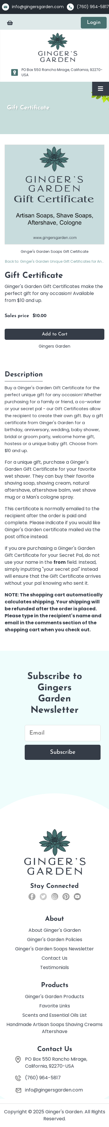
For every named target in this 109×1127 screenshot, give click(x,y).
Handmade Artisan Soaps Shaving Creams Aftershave (54, 1028)
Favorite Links (54, 1005)
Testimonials (54, 967)
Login (94, 22)
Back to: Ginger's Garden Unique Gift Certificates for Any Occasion (54, 261)
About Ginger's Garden (54, 930)
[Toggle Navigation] (100, 89)
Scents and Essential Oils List (54, 1015)
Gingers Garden (54, 346)
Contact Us (54, 958)
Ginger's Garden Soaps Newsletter (54, 948)
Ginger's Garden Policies (54, 939)
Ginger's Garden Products (54, 996)
